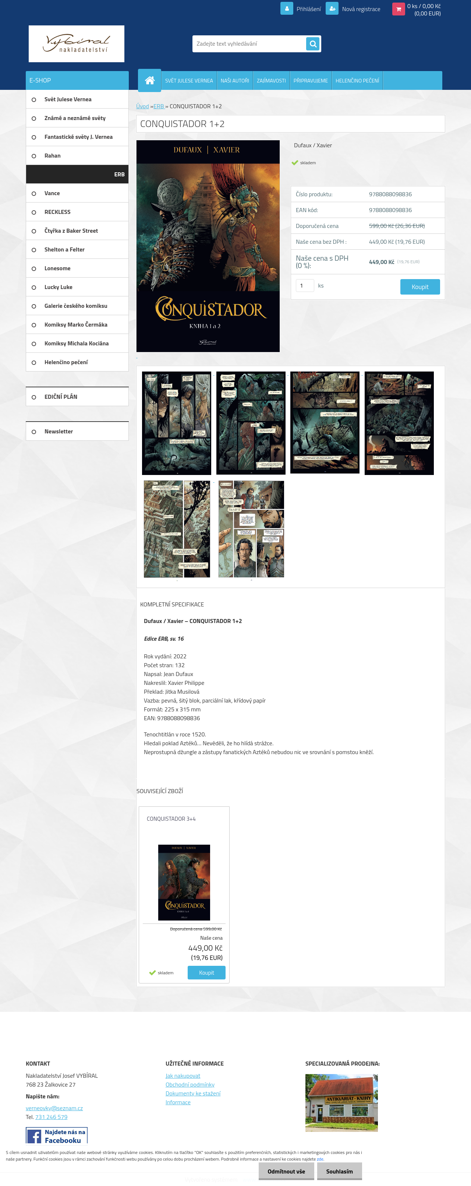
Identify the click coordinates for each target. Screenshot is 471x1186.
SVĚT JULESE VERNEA (189, 80)
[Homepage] (152, 80)
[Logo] (76, 43)
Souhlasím (339, 1171)
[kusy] (305, 285)
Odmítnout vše (286, 1171)
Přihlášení (308, 8)
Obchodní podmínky (190, 1084)
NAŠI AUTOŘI (235, 80)
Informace (178, 1102)
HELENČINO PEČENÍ (357, 80)
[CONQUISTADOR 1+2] (177, 372)
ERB (159, 106)
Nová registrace (360, 8)
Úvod (142, 106)
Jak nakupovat (183, 1075)
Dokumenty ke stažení (193, 1093)
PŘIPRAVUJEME (311, 80)
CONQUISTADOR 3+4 (171, 818)
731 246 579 (51, 1116)
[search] (312, 44)
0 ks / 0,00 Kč (424, 5)
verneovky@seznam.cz (54, 1108)
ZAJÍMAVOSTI (271, 80)
